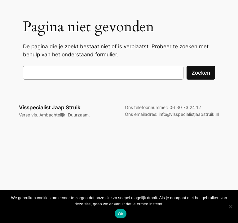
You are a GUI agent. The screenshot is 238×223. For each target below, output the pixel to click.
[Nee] (230, 206)
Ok (120, 214)
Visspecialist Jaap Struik (50, 107)
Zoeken (201, 73)
